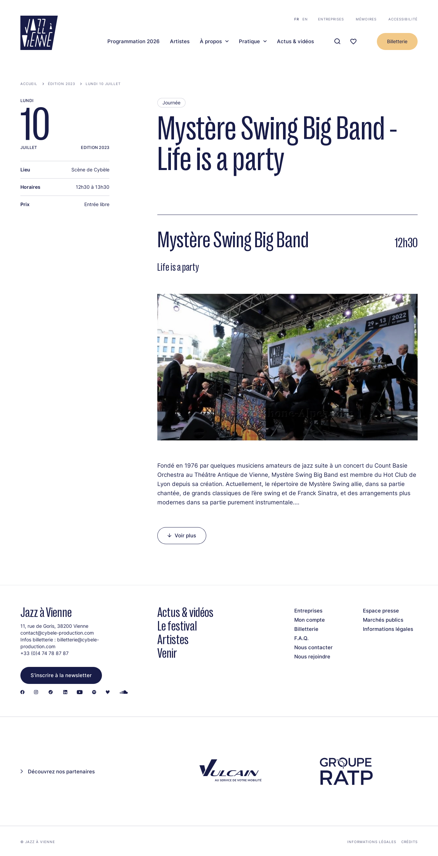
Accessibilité (403, 19)
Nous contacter (313, 647)
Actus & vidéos (295, 41)
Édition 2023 (61, 83)
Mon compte (309, 619)
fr (296, 19)
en (305, 19)
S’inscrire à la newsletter (61, 675)
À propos (211, 41)
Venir (167, 653)
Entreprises (331, 19)
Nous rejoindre (312, 656)
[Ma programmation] (353, 41)
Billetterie (397, 41)
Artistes (180, 41)
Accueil (28, 83)
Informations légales (388, 629)
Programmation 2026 (133, 41)
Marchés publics (383, 619)
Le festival (177, 626)
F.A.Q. (301, 638)
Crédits (409, 841)
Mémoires (366, 19)
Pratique (249, 41)
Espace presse (381, 610)
